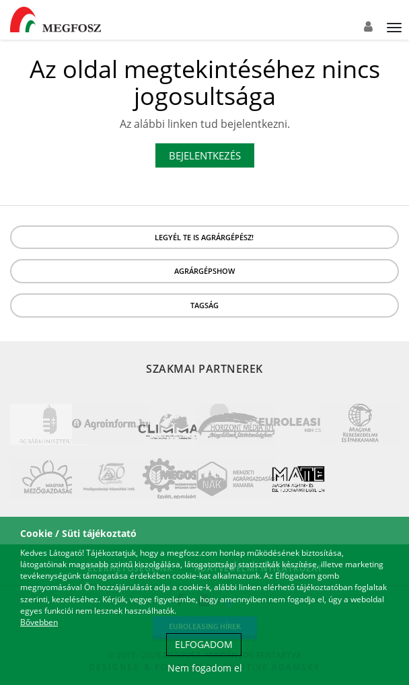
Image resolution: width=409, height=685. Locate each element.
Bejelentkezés (205, 155)
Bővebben (39, 622)
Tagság (204, 305)
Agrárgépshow (204, 271)
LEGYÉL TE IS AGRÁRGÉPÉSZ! (204, 237)
